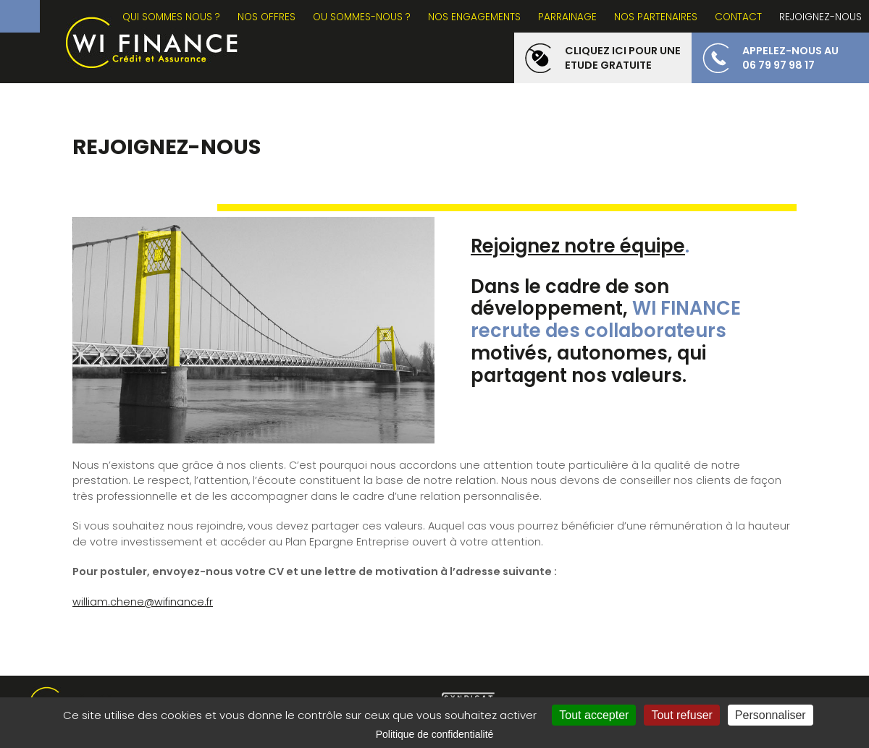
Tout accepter (594, 715)
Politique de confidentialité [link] (435, 734)
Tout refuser (681, 715)
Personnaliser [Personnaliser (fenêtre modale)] (770, 715)
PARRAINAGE (567, 17)
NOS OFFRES (266, 17)
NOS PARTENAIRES (655, 17)
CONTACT (738, 17)
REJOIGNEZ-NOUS (820, 17)
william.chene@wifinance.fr (142, 602)
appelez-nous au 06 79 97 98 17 (790, 57)
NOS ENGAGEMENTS (474, 17)
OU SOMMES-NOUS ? (362, 17)
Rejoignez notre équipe (578, 246)
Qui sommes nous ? (171, 17)
